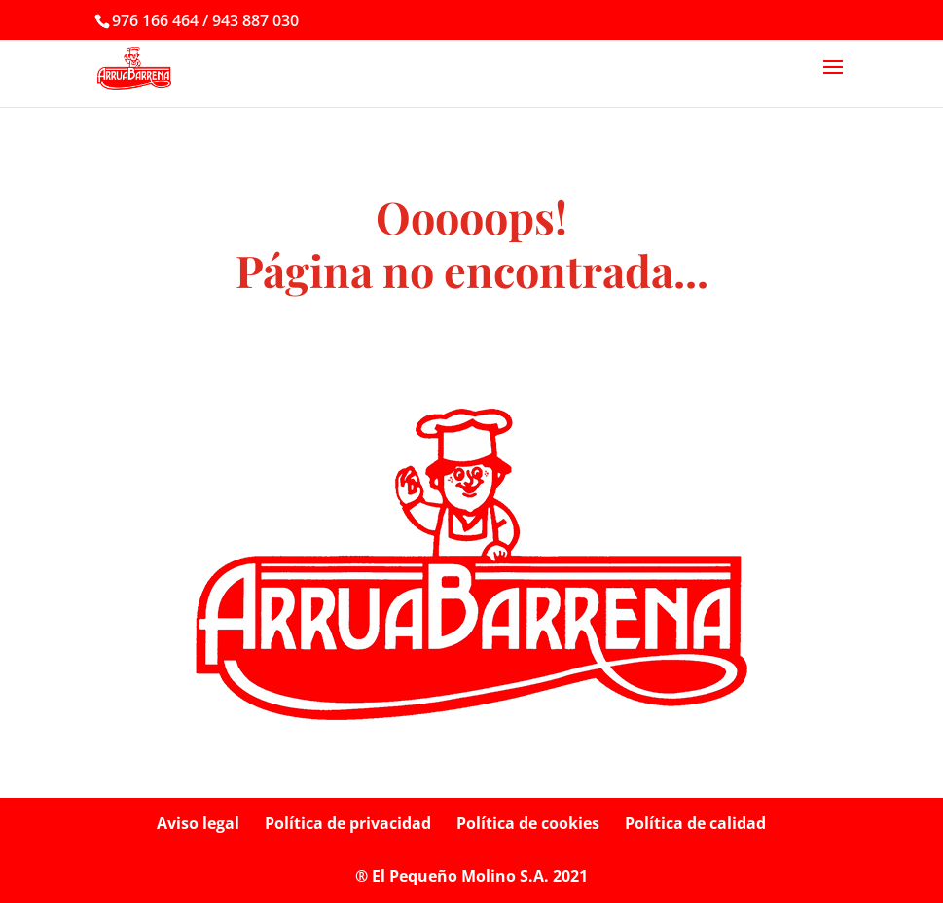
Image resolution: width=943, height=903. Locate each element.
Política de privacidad (348, 823)
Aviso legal (198, 823)
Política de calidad (695, 823)
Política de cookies (527, 823)
